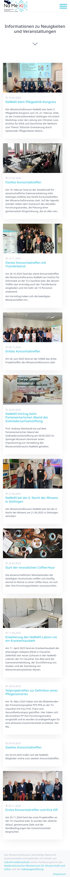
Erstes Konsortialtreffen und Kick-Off (31, 810)
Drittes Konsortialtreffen (22, 351)
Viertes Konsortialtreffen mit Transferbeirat (25, 264)
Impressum (59, 874)
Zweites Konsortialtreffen (23, 747)
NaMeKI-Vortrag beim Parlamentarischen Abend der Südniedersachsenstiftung (26, 417)
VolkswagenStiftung (32, 869)
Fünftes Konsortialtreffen (23, 182)
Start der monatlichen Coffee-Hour (30, 567)
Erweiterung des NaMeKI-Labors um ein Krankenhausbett (31, 639)
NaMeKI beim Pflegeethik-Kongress (30, 102)
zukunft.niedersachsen (16, 862)
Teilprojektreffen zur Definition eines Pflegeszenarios (31, 692)
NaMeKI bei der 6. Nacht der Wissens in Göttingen (31, 499)
